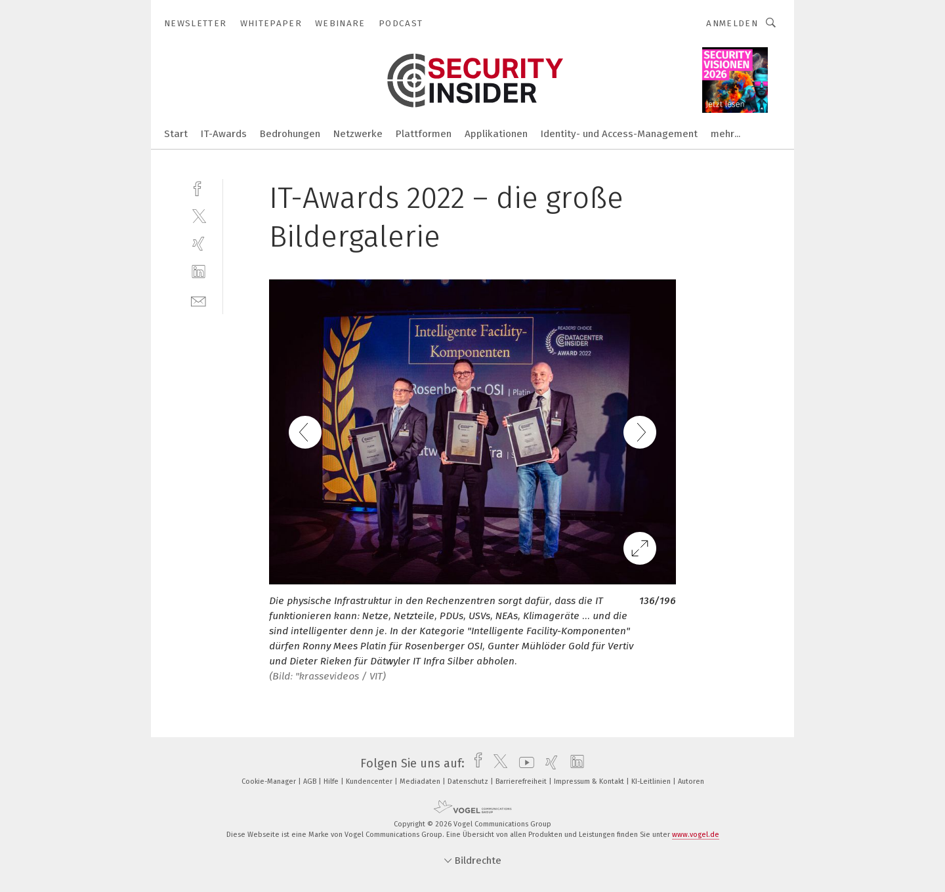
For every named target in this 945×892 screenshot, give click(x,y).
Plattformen (424, 134)
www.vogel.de (695, 834)
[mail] (198, 300)
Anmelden (732, 23)
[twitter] (198, 215)
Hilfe (332, 781)
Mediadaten (421, 781)
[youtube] (523, 763)
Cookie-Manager (270, 781)
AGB (310, 781)
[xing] (198, 243)
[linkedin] (198, 272)
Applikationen (496, 134)
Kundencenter (370, 781)
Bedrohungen (290, 134)
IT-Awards (224, 134)
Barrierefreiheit (522, 781)
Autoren (691, 781)
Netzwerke (358, 134)
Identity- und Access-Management (619, 134)
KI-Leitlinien (652, 781)
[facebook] (198, 187)
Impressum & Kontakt (590, 781)
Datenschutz (469, 781)
